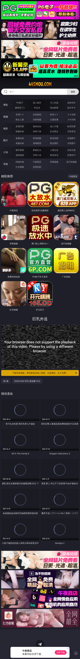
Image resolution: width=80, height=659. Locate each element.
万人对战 (54, 102)
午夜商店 (37, 161)
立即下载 (61, 652)
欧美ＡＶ (54, 114)
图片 (5, 140)
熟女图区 (54, 143)
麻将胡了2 (20, 107)
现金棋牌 (54, 107)
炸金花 (37, 107)
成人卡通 (54, 126)
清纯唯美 (37, 143)
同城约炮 (20, 161)
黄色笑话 (54, 155)
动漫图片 (71, 138)
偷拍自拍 (37, 126)
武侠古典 (71, 150)
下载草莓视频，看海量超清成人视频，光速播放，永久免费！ (44, 373)
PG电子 (19, 102)
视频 (5, 116)
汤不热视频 (71, 161)
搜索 (73, 91)
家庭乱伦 (37, 150)
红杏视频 (20, 166)
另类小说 (37, 155)
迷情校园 (20, 155)
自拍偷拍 (37, 114)
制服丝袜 (20, 131)
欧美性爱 (71, 126)
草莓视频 (54, 161)
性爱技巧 (71, 155)
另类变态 (71, 131)
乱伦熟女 (54, 131)
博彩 (5, 104)
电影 (5, 128)
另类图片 (71, 143)
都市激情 (20, 150)
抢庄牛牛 (71, 107)
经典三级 (37, 131)
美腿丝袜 (20, 143)
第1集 (6, 381)
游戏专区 (71, 102)
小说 (5, 152)
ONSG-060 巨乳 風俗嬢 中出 (27, 381)
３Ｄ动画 (71, 114)
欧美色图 (54, 138)
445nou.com (40, 84)
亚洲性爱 (20, 126)
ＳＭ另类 (71, 119)
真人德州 (37, 102)
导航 (5, 164)
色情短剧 (37, 166)
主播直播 (54, 119)
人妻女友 (54, 150)
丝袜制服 (37, 119)
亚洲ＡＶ (20, 114)
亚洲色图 (37, 138)
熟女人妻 (20, 119)
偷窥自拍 (20, 138)
